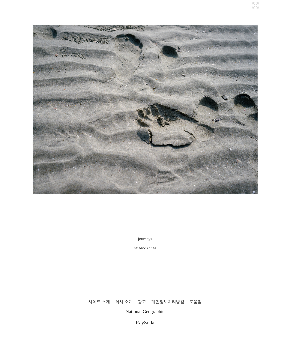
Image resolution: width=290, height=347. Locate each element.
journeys (145, 238)
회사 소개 (124, 301)
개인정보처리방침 (167, 301)
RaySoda (145, 322)
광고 (142, 301)
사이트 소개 (99, 301)
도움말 (195, 301)
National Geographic (145, 311)
